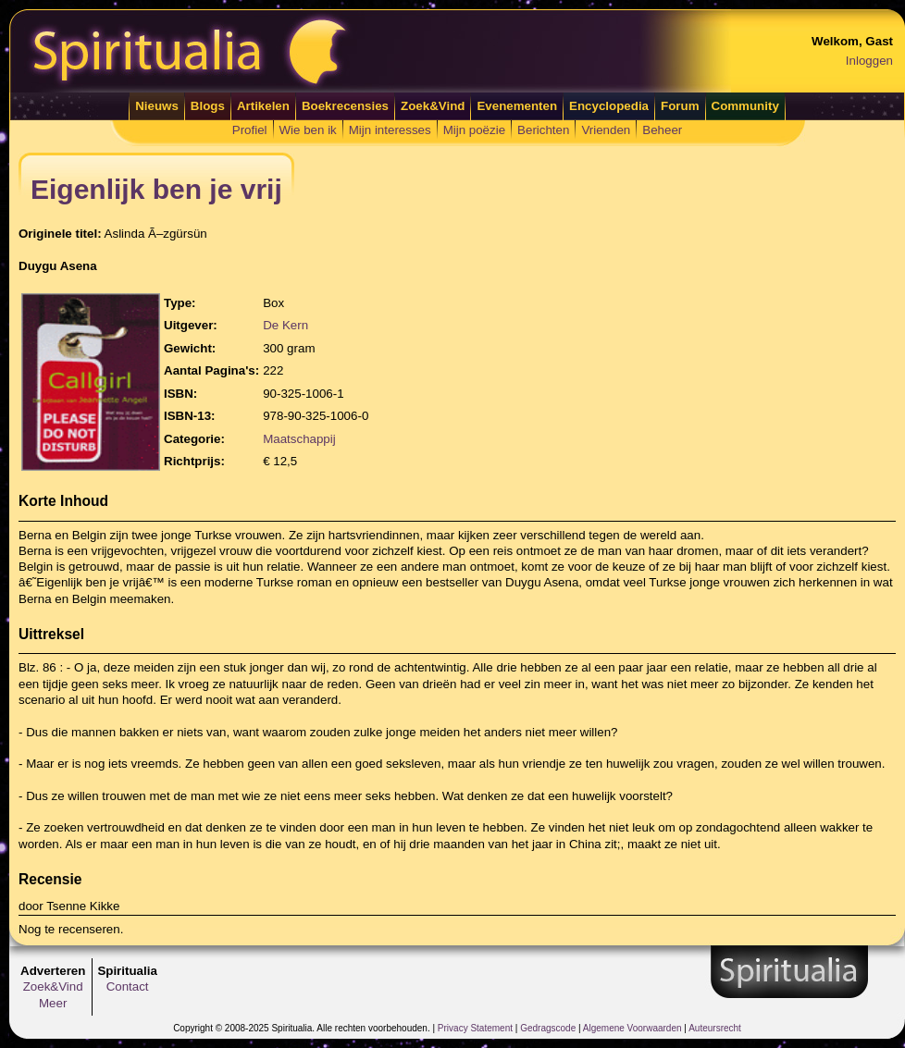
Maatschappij (299, 439)
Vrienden (605, 130)
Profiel (249, 130)
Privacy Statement (475, 1028)
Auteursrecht (714, 1028)
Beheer (662, 130)
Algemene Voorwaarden (632, 1028)
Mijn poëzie (474, 130)
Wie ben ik (308, 130)
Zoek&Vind (433, 106)
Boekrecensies (345, 106)
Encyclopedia (609, 106)
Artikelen (263, 106)
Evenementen (517, 106)
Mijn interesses (390, 130)
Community (745, 106)
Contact (127, 986)
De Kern (285, 325)
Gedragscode (548, 1028)
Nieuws (157, 106)
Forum (680, 106)
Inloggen (869, 61)
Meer (53, 1003)
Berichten (543, 130)
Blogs (208, 106)
